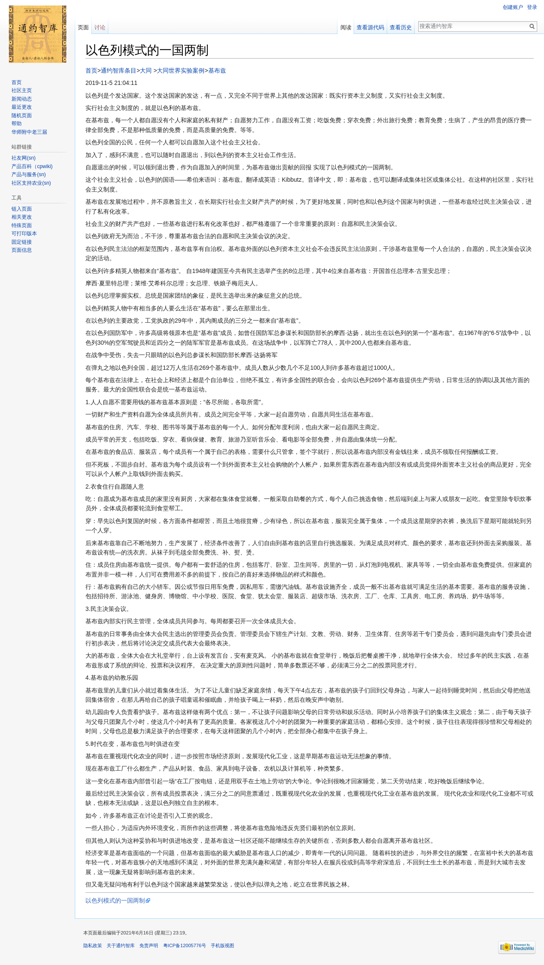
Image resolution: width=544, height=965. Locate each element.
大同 (146, 70)
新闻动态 (21, 99)
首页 (91, 70)
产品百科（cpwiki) (32, 166)
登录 (532, 7)
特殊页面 (21, 225)
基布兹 (217, 70)
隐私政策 (92, 945)
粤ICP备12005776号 (184, 945)
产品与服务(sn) (28, 174)
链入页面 (21, 209)
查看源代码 (370, 27)
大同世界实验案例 (180, 70)
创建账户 (513, 7)
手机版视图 (222, 945)
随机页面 (21, 115)
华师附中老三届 (29, 132)
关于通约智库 (121, 945)
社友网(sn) (23, 158)
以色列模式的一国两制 (115, 900)
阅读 (345, 27)
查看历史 (401, 27)
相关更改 (21, 217)
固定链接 (21, 242)
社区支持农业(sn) (31, 183)
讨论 (99, 27)
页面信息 (21, 250)
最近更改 (21, 107)
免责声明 (148, 945)
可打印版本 (24, 233)
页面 (83, 27)
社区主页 (21, 90)
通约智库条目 (118, 70)
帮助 (16, 124)
